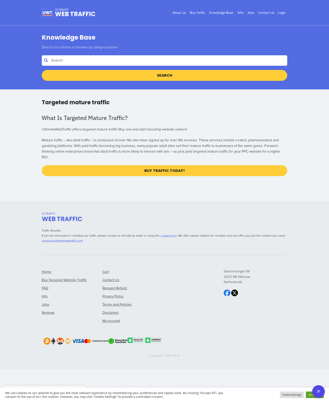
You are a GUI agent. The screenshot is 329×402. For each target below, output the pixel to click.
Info (45, 296)
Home (46, 272)
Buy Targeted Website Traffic (64, 280)
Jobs (45, 305)
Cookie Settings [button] (291, 395)
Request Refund (114, 288)
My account (111, 321)
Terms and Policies (117, 305)
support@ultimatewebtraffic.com (62, 240)
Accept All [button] (314, 395)
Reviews (48, 313)
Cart (105, 272)
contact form (169, 235)
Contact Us (110, 280)
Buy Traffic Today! (164, 170)
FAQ (45, 288)
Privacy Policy (113, 296)
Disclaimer (110, 313)
